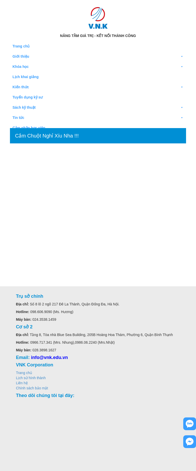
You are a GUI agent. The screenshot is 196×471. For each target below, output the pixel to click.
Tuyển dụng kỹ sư (28, 97)
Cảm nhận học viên (29, 128)
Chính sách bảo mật (32, 388)
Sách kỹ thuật (98, 107)
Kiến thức (98, 87)
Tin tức (98, 118)
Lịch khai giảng (26, 77)
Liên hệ (22, 383)
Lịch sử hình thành (31, 378)
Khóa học (98, 66)
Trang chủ (21, 46)
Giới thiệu (98, 56)
